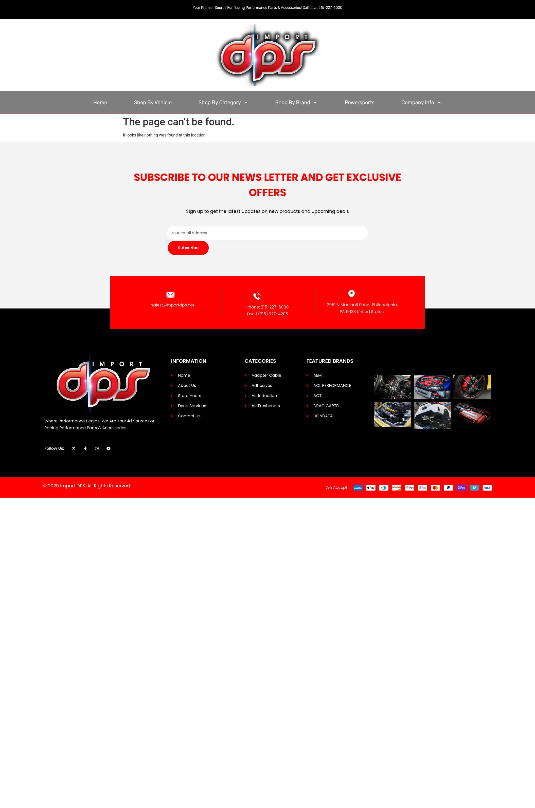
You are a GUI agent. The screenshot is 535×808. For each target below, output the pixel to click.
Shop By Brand (296, 102)
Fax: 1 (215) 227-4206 (267, 314)
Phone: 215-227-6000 (267, 307)
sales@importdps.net (172, 305)
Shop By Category (223, 102)
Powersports (359, 102)
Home (100, 102)
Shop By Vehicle (153, 102)
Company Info (421, 102)
